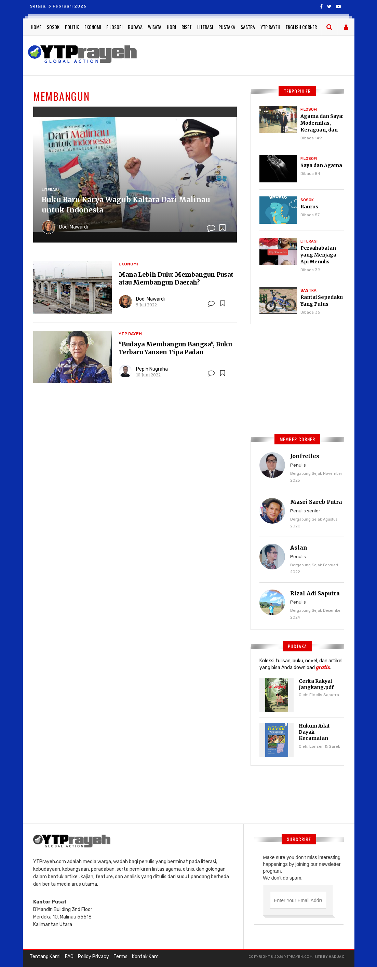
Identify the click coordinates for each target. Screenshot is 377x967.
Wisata (154, 26)
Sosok (53, 26)
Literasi (205, 26)
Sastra (248, 26)
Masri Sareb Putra (316, 501)
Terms (120, 956)
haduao (337, 957)
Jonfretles (304, 456)
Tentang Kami (45, 956)
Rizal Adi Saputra (315, 593)
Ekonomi (92, 26)
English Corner (301, 26)
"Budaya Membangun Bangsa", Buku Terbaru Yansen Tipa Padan (175, 348)
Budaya (135, 26)
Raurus (309, 207)
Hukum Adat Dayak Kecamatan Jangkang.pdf (316, 735)
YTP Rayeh (270, 26)
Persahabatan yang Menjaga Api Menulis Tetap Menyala (319, 258)
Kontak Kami (146, 956)
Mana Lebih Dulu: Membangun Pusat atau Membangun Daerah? (176, 278)
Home (36, 26)
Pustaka (226, 26)
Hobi (171, 26)
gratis (323, 668)
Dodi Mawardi (73, 227)
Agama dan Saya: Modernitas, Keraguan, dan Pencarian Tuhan (322, 126)
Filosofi (114, 26)
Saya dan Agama (321, 165)
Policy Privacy (93, 956)
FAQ (69, 956)
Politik (72, 26)
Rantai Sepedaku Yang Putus (321, 300)
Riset (186, 26)
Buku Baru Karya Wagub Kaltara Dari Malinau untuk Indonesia (126, 205)
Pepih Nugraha (152, 369)
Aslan (298, 547)
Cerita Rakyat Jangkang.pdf (316, 684)
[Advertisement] (302, 378)
